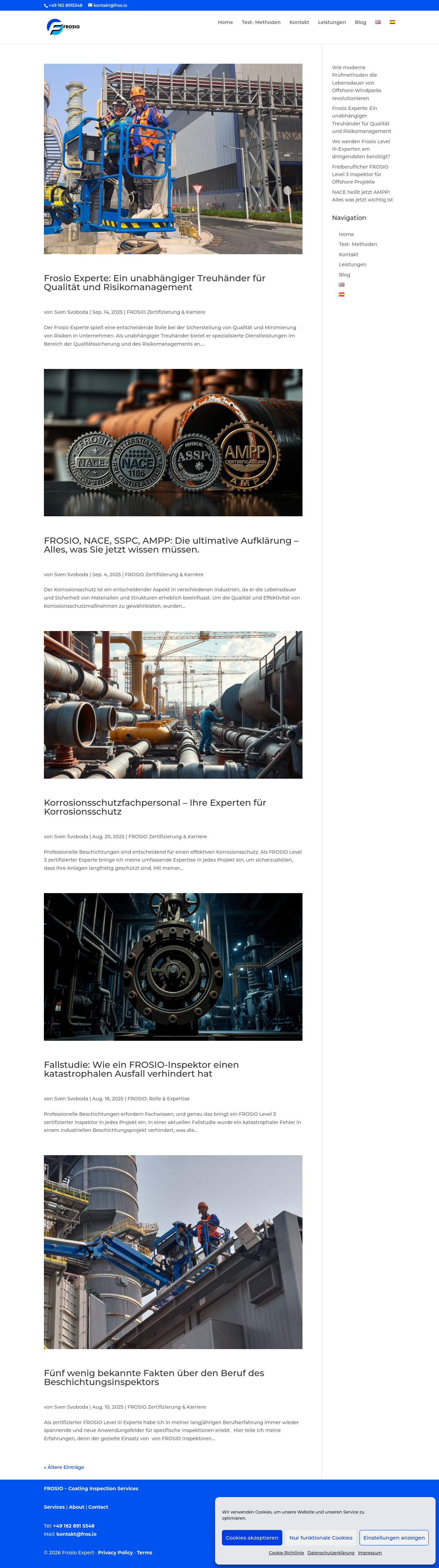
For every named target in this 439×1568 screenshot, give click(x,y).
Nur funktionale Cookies (320, 1537)
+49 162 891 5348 (74, 1526)
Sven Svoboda (71, 312)
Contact (98, 1507)
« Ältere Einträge (64, 1467)
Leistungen (332, 22)
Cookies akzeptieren (252, 1537)
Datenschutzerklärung (331, 1552)
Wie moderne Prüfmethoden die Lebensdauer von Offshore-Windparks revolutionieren (356, 82)
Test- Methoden (261, 22)
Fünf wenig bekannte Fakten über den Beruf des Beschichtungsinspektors (154, 1377)
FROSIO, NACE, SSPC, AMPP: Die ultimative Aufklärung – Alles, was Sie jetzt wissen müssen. (171, 545)
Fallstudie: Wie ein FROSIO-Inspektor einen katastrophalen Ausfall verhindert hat (141, 1069)
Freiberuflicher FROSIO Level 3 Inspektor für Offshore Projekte (360, 174)
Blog (360, 22)
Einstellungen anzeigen (394, 1537)
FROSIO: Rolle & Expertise (159, 1099)
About (76, 1507)
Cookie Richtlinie (286, 1552)
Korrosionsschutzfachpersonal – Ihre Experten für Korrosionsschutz (155, 807)
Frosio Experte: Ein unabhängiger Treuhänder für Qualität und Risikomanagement (154, 283)
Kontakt (299, 22)
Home (225, 22)
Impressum (370, 1552)
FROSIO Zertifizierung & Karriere (166, 312)
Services (54, 1507)
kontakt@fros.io (77, 1534)
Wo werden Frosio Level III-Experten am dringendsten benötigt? (361, 149)
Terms (144, 1553)
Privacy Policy (115, 1553)
